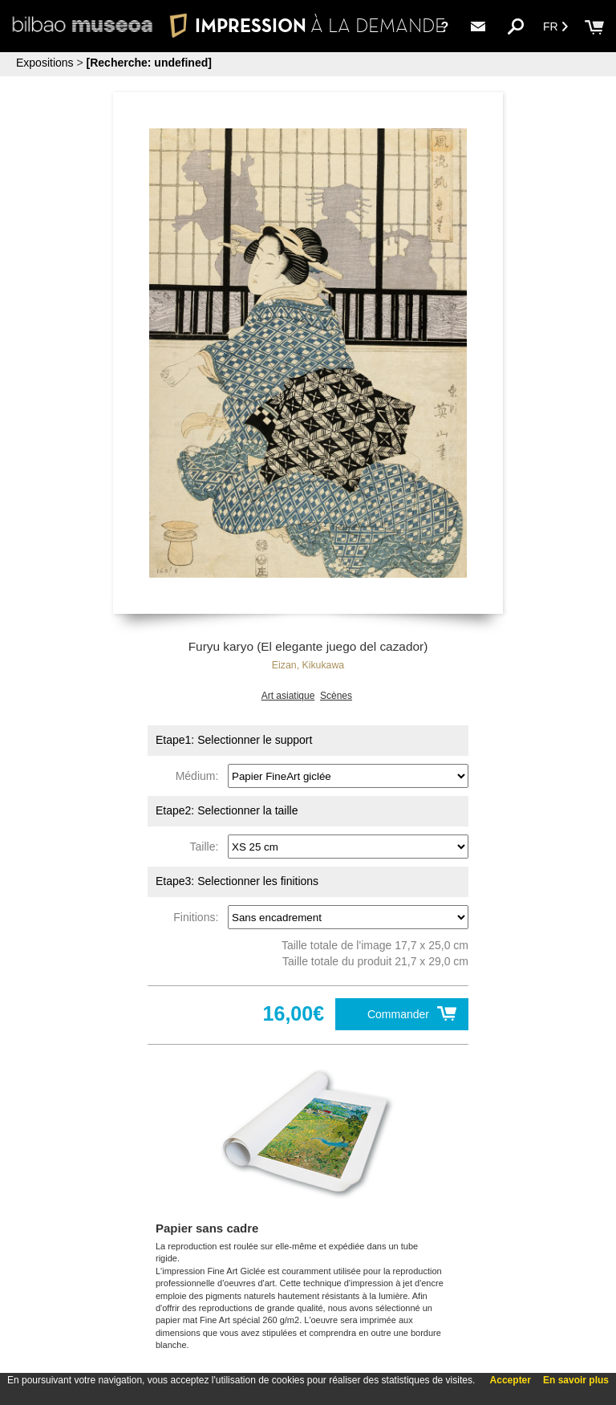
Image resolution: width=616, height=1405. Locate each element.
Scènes (336, 695)
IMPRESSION (308, 25)
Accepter (510, 1380)
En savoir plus (576, 1380)
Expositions (45, 62)
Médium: (200, 776)
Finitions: (199, 917)
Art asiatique (288, 695)
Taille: (207, 846)
